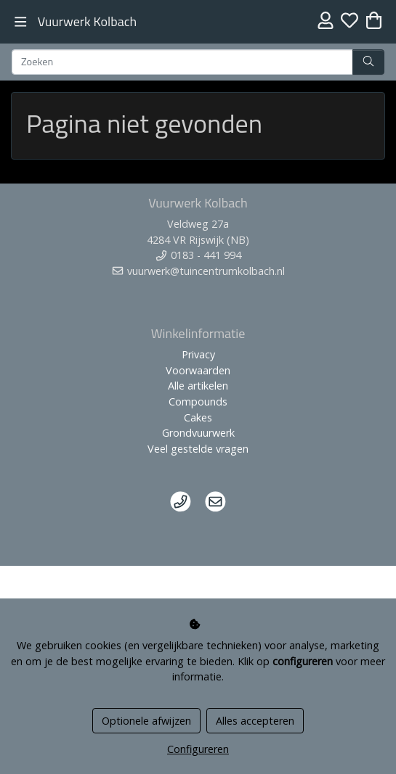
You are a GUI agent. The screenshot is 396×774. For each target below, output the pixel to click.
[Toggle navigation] (21, 22)
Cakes (198, 417)
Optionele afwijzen (146, 721)
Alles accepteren (255, 721)
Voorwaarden (198, 370)
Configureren (198, 749)
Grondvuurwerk (198, 433)
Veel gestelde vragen (198, 449)
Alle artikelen (198, 385)
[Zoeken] (182, 62)
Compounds (198, 401)
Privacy (198, 354)
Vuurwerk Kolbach (87, 21)
